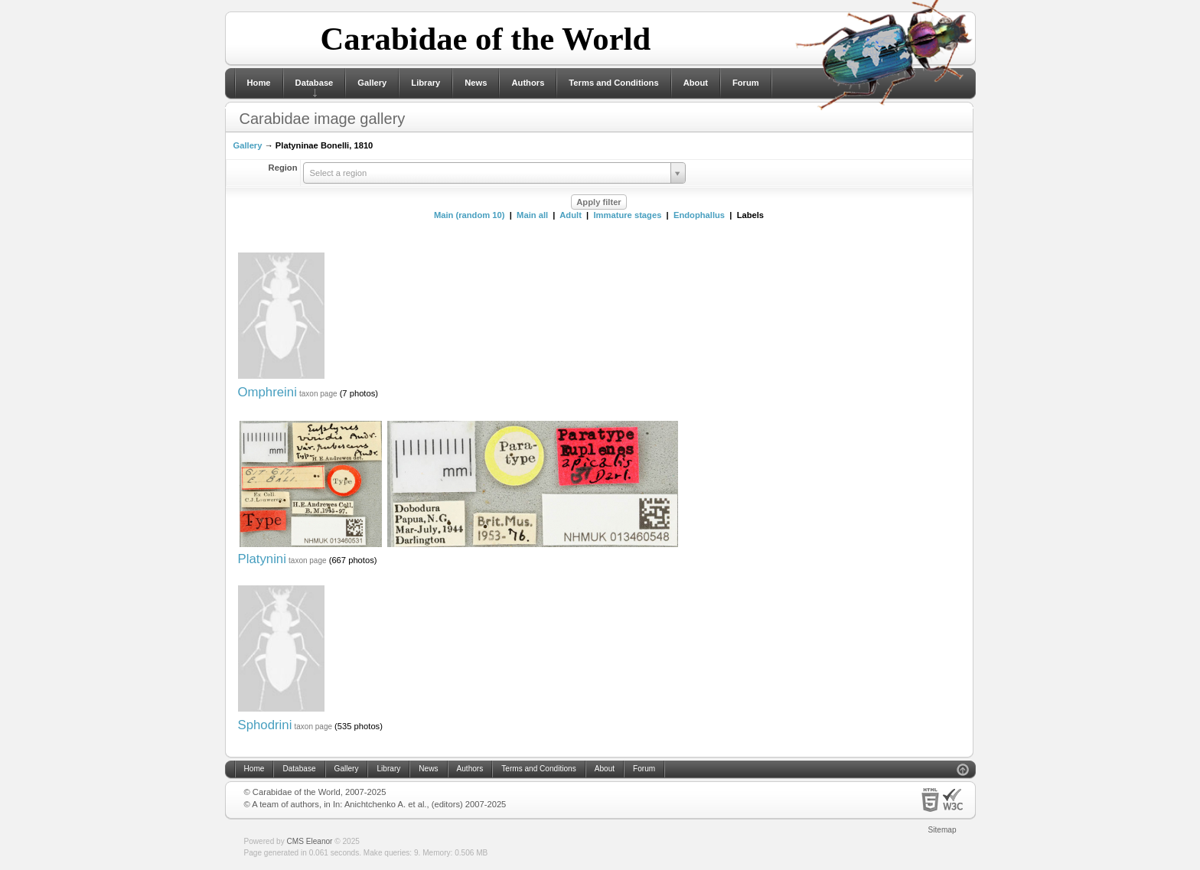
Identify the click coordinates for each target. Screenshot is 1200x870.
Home (259, 82)
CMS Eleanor (310, 841)
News (476, 82)
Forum (745, 82)
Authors (527, 82)
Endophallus (699, 215)
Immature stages (627, 215)
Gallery (371, 82)
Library (425, 82)
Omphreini (267, 392)
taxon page (318, 393)
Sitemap (942, 830)
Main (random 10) (469, 215)
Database (314, 82)
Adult (570, 215)
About (695, 82)
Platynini (262, 559)
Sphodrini (265, 725)
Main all (532, 215)
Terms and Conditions (613, 82)
